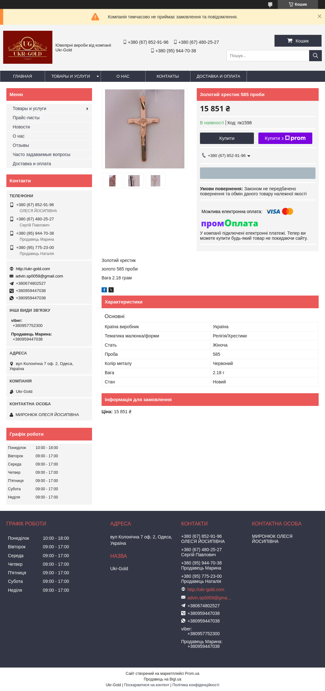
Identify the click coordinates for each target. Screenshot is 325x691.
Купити (227, 138)
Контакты (167, 76)
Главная (22, 76)
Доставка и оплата (218, 76)
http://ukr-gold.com (33, 268)
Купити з (285, 138)
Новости (21, 126)
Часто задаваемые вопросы (41, 154)
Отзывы (21, 145)
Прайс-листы (26, 117)
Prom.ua (192, 673)
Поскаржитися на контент (146, 685)
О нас (122, 76)
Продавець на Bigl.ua (162, 679)
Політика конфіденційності (195, 685)
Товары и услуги (70, 76)
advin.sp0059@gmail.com (39, 276)
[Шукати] (315, 55)
